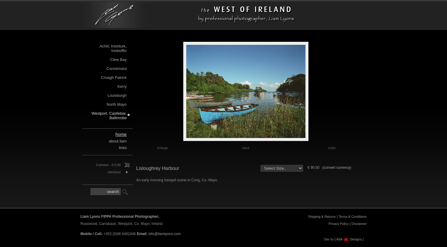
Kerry (122, 86)
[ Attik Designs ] (349, 239)
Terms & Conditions (353, 216)
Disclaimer (359, 223)
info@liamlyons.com (164, 234)
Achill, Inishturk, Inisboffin (113, 48)
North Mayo (117, 104)
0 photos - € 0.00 (108, 165)
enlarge (162, 148)
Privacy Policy (339, 223)
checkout (114, 172)
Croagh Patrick (114, 77)
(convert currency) (336, 167)
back (246, 148)
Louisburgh (117, 95)
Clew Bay (118, 59)
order (332, 148)
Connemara (116, 68)
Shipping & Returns (322, 216)
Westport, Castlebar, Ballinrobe (109, 115)
